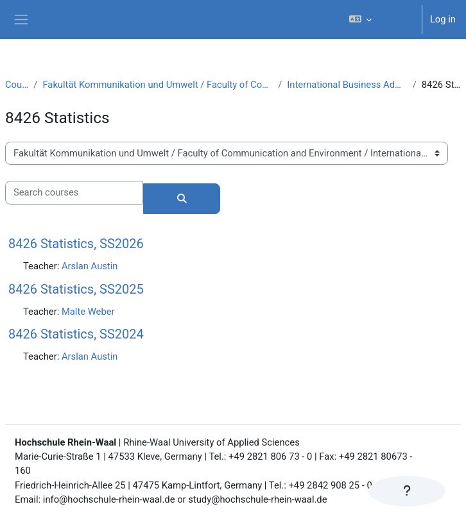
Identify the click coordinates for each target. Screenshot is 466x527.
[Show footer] (406, 491)
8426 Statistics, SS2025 (76, 289)
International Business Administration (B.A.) (347, 84)
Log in (443, 19)
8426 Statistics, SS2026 (76, 243)
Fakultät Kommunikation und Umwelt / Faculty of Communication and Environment (157, 84)
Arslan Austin (90, 266)
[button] (379, 19)
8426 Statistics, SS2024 (76, 334)
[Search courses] (73, 192)
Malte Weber (88, 311)
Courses (16, 84)
